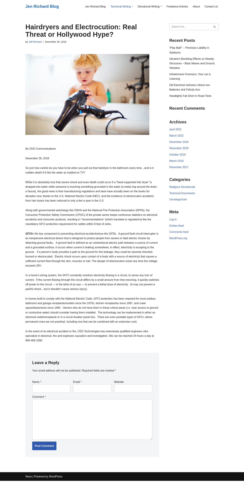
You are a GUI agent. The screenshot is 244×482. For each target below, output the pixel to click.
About (196, 6)
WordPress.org (178, 238)
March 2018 (176, 161)
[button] (132, 6)
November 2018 (179, 148)
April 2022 (175, 129)
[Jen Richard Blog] (42, 6)
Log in (173, 220)
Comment (39, 397)
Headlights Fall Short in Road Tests (190, 96)
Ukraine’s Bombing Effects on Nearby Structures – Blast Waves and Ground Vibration (192, 63)
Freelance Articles (177, 6)
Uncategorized (178, 200)
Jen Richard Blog (95, 6)
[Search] (190, 26)
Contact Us (211, 6)
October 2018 (177, 155)
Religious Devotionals (182, 187)
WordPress (55, 477)
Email (77, 382)
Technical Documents (182, 193)
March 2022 (176, 136)
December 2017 (179, 167)
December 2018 (179, 142)
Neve (28, 477)
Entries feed (176, 226)
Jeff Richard (35, 41)
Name (36, 382)
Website (119, 382)
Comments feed (178, 232)
